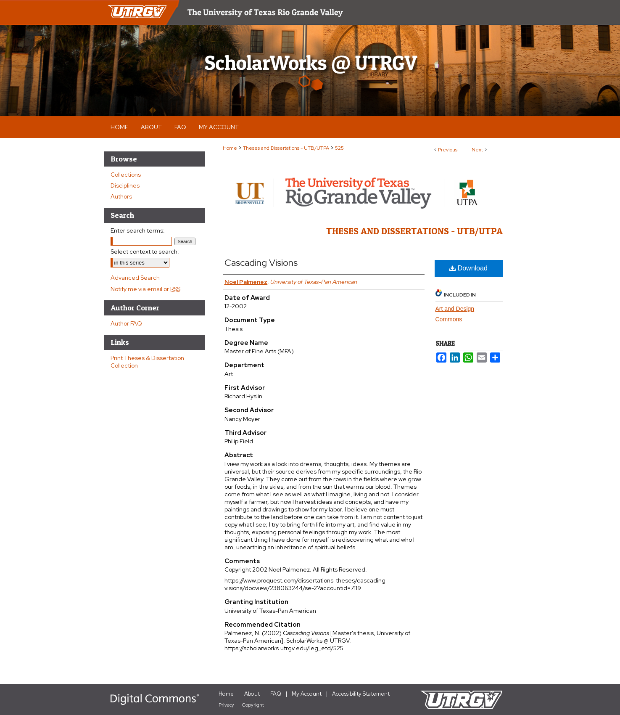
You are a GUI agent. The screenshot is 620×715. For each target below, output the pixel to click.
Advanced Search (135, 277)
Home (230, 148)
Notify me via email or (145, 289)
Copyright (253, 705)
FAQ (275, 693)
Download (468, 268)
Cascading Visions (261, 263)
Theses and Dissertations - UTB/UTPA (286, 148)
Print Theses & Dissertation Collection (147, 361)
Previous (447, 149)
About (252, 693)
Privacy (226, 705)
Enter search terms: (138, 230)
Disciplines (125, 185)
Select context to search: (145, 251)
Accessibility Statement (361, 693)
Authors (121, 196)
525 (339, 148)
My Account (307, 693)
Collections (126, 174)
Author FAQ (126, 323)
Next (477, 149)
